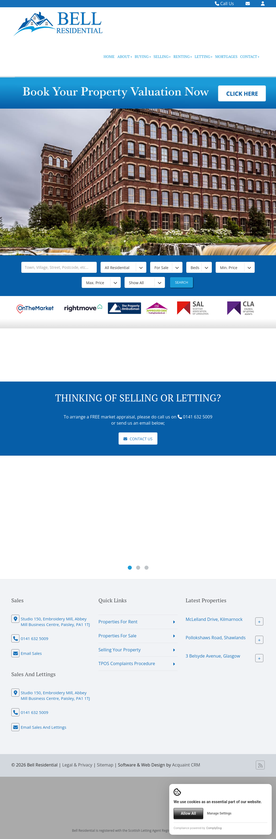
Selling (162, 56)
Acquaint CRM (186, 765)
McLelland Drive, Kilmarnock (214, 619)
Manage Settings (219, 813)
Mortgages (226, 56)
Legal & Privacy (77, 765)
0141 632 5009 (34, 638)
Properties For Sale (117, 636)
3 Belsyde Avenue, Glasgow (213, 656)
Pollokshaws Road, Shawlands (216, 638)
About (124, 56)
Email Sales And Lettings (43, 727)
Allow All (188, 813)
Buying (143, 56)
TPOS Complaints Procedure (126, 663)
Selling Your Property (119, 650)
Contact (249, 56)
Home (109, 56)
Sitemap (105, 765)
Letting (203, 56)
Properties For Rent (117, 622)
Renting (182, 56)
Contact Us (138, 438)
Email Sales (31, 653)
